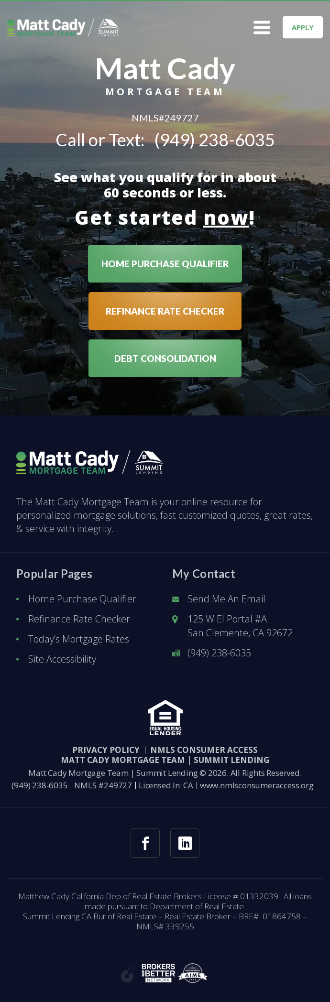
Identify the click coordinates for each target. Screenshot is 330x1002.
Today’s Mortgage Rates (78, 638)
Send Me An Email (226, 598)
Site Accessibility (62, 659)
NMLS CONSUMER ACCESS (204, 750)
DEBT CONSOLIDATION (165, 358)
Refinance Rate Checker (79, 618)
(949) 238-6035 (214, 139)
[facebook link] (145, 843)
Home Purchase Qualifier (82, 598)
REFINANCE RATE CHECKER (165, 310)
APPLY (303, 27)
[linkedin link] (184, 843)
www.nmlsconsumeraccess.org (257, 785)
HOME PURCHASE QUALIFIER (165, 263)
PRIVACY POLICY (106, 750)
